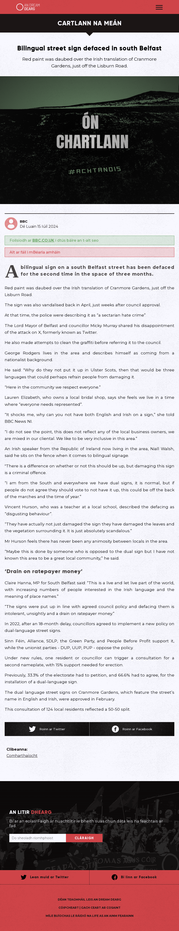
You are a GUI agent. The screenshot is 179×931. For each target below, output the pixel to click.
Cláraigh (84, 838)
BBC (24, 221)
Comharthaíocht (22, 755)
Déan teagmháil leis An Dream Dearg (89, 899)
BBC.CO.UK (43, 240)
